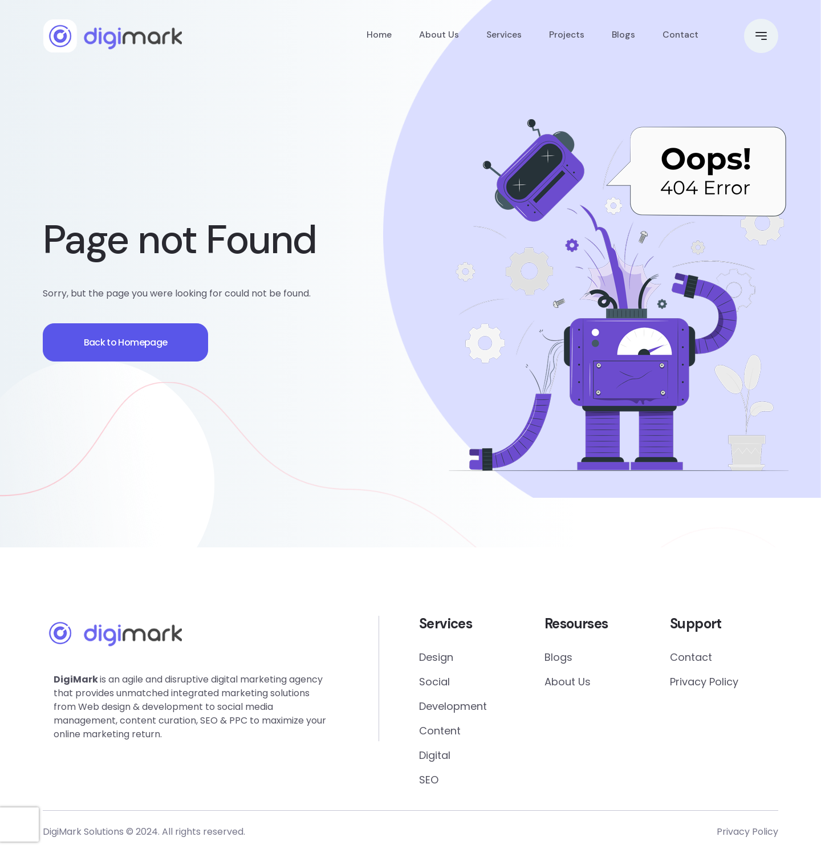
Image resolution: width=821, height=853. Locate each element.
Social (434, 682)
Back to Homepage (131, 342)
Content (440, 731)
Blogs (622, 37)
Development (453, 706)
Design (436, 657)
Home (374, 37)
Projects (565, 37)
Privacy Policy (704, 682)
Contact (679, 37)
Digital (434, 755)
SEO (428, 780)
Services (500, 37)
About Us (434, 37)
